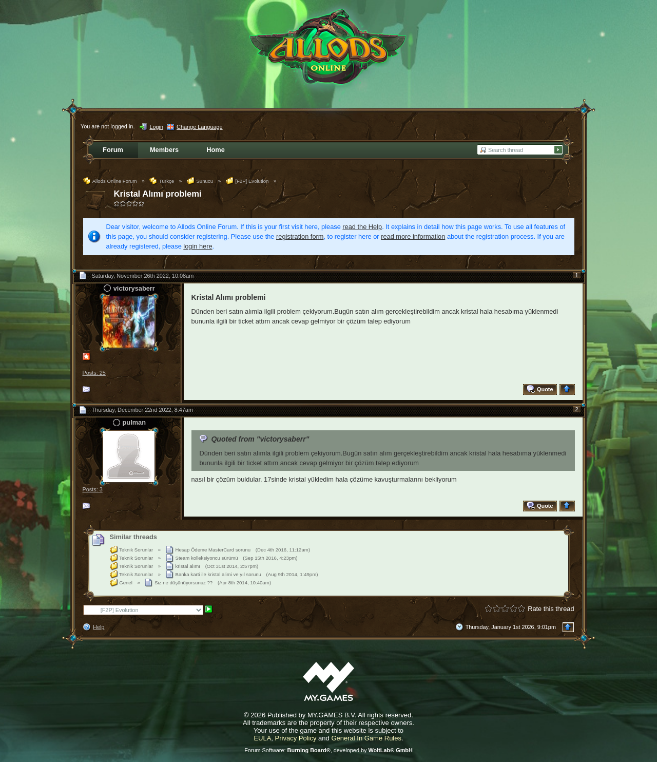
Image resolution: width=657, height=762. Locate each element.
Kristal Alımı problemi (158, 194)
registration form (299, 236)
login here (197, 246)
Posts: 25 (94, 373)
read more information (413, 236)
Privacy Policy (296, 738)
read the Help (362, 227)
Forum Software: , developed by (328, 750)
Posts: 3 (93, 489)
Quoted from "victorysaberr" (260, 439)
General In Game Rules (366, 738)
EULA (262, 738)
